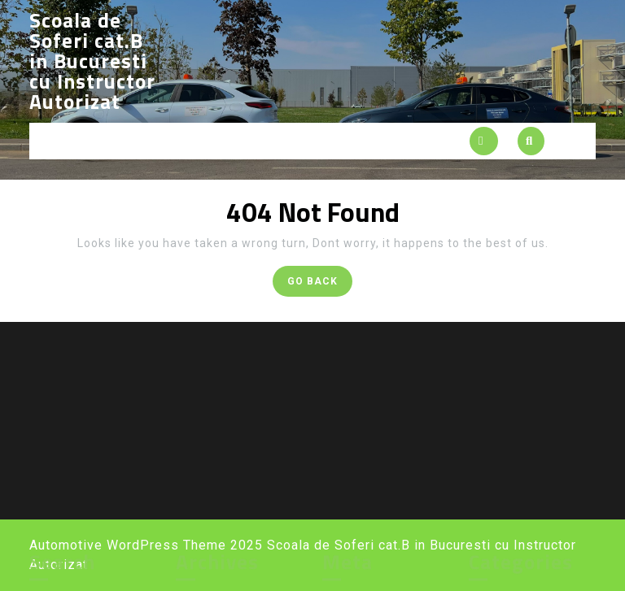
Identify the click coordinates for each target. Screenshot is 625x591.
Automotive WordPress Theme (127, 545)
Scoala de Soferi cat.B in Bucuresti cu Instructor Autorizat (92, 61)
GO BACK (319, 284)
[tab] (484, 141)
